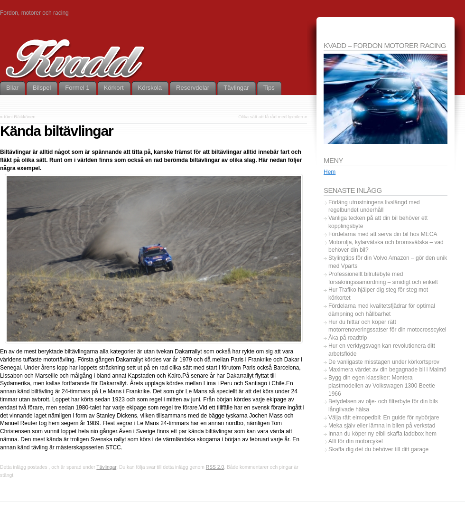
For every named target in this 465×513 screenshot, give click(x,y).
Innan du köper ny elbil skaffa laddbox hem (382, 433)
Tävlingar (106, 467)
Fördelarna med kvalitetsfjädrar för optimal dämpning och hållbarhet (381, 310)
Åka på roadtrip (347, 337)
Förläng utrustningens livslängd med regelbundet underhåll (374, 206)
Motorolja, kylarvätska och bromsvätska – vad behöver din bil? (386, 246)
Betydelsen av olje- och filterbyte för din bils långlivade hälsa (383, 405)
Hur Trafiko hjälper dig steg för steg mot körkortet (378, 293)
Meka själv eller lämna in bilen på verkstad (381, 425)
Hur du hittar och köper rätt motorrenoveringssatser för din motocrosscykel (387, 326)
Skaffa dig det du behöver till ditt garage (378, 449)
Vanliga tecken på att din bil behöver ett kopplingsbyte (378, 222)
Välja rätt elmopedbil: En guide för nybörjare (383, 417)
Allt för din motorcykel (355, 441)
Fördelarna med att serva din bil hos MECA (382, 234)
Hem (329, 172)
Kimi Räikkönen (20, 116)
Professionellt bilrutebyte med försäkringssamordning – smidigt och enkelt (383, 278)
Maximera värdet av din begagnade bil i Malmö (387, 369)
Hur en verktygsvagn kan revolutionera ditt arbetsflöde (381, 349)
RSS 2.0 (215, 467)
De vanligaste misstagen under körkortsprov (383, 362)
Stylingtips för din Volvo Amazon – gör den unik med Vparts (387, 262)
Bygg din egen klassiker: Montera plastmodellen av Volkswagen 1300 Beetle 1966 (381, 385)
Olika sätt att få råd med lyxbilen (270, 116)
